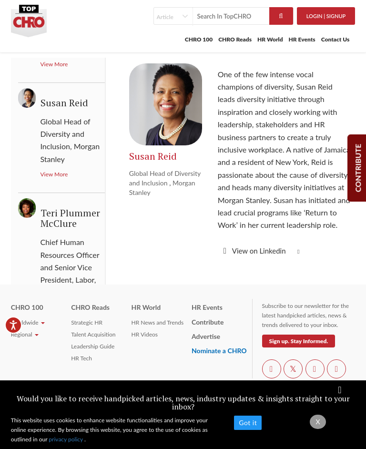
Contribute (208, 322)
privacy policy (66, 439)
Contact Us (335, 39)
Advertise (206, 336)
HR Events (302, 39)
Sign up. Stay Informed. (298, 341)
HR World (270, 39)
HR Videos (145, 334)
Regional (25, 334)
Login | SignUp (326, 16)
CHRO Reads (235, 39)
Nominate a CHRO (219, 351)
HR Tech (81, 358)
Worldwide (28, 322)
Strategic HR (86, 322)
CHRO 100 (199, 39)
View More (54, 64)
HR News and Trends (158, 322)
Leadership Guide (92, 346)
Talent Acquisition (93, 334)
